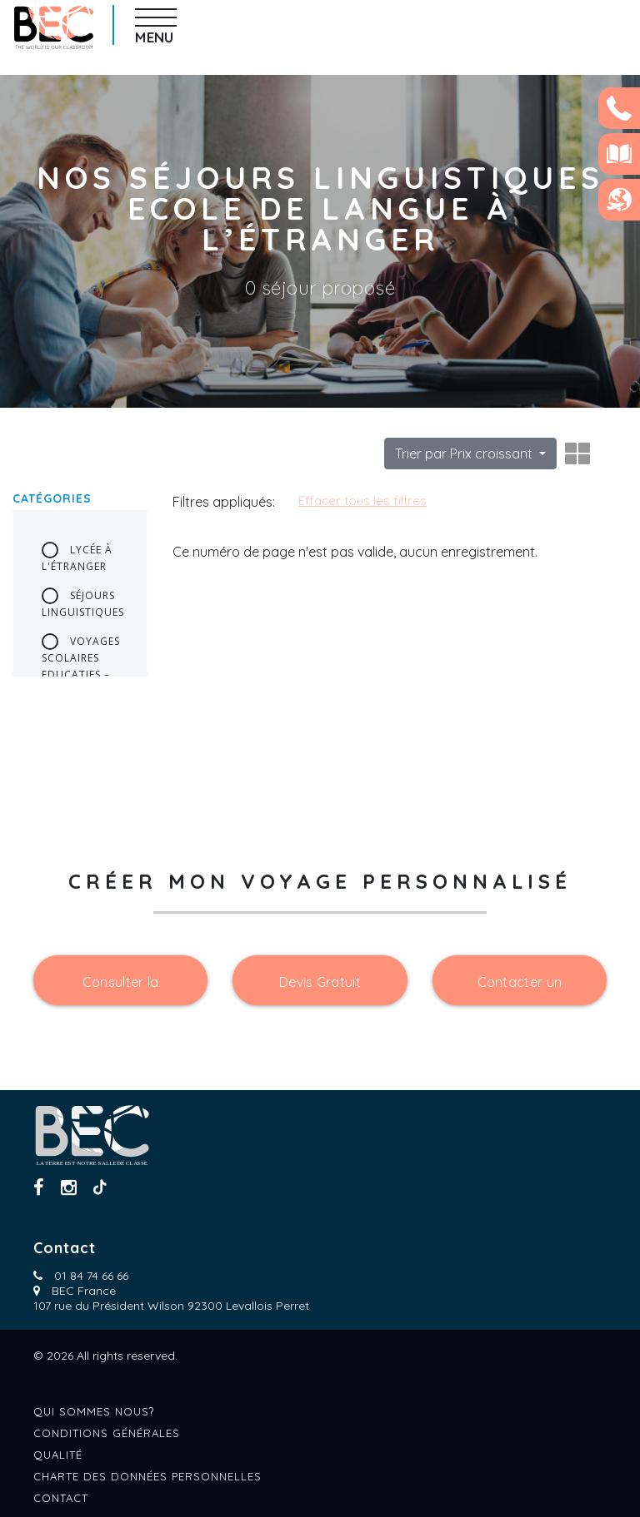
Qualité (57, 1454)
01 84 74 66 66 (91, 1275)
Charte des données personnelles (147, 1476)
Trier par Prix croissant (465, 453)
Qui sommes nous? (93, 1411)
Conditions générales (106, 1433)
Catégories (52, 498)
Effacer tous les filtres (362, 500)
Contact (60, 1498)
